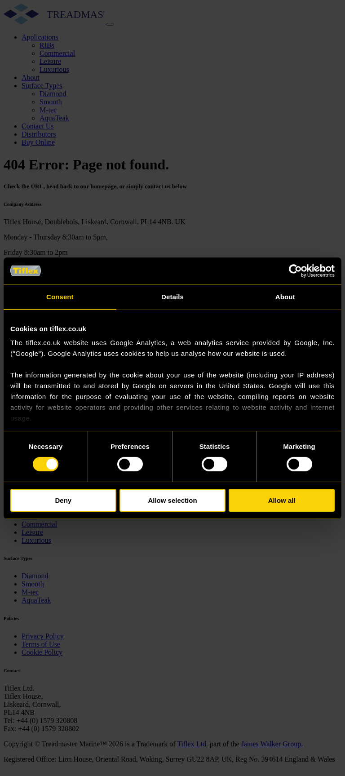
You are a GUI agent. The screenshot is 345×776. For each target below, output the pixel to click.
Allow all (282, 500)
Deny (63, 500)
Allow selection (172, 500)
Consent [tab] (60, 296)
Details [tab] (172, 296)
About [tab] (285, 296)
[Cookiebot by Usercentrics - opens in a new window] (295, 270)
